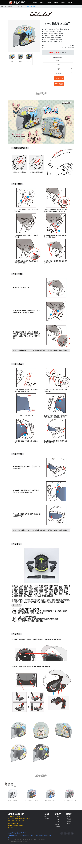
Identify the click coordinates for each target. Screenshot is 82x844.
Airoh (58, 818)
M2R (58, 816)
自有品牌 (58, 826)
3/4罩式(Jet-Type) (18, 6)
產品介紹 (49, 2)
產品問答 (70, 2)
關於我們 (35, 2)
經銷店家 (64, 73)
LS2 (58, 821)
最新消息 (42, 2)
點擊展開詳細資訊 (58, 57)
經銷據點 (56, 2)
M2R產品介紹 (8, 6)
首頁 (2, 6)
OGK (58, 819)
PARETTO (57, 824)
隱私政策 (69, 823)
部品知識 (63, 2)
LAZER (57, 823)
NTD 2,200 (53, 52)
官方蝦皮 (69, 816)
